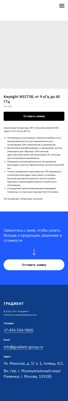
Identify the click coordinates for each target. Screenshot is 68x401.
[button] (34, 264)
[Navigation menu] (61, 6)
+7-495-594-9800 (18, 330)
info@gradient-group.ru (23, 346)
